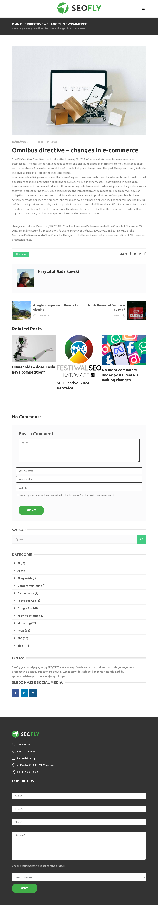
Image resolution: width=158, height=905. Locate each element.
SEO (19, 638)
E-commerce (25, 593)
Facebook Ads (26, 600)
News (27, 28)
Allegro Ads (24, 578)
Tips (20, 645)
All (19, 570)
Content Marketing (29, 585)
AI (18, 563)
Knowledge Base (28, 615)
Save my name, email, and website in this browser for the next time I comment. (67, 495)
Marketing (24, 623)
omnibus (21, 253)
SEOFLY (17, 28)
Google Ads (25, 608)
